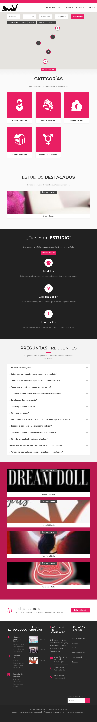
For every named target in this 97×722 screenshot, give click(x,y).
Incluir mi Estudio (80, 610)
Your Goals (44, 639)
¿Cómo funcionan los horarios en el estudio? (29, 439)
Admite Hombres (19, 120)
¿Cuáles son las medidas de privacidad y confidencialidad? (34, 381)
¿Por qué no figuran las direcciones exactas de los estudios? (36, 452)
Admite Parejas (76, 120)
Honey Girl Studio (48, 525)
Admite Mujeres (48, 120)
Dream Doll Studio (48, 494)
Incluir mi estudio (48, 253)
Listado (68, 7)
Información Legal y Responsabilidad (78, 655)
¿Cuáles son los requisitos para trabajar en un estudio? (33, 374)
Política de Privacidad (79, 638)
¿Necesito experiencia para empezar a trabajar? (30, 426)
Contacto (91, 7)
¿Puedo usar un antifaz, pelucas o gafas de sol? (30, 387)
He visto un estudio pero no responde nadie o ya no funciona (35, 445)
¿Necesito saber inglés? (20, 368)
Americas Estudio (48, 587)
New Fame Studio (48, 556)
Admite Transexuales (48, 155)
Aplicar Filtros (78, 17)
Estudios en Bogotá (54, 7)
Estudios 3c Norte (46, 650)
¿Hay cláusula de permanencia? (23, 400)
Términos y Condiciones (76, 645)
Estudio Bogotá (48, 216)
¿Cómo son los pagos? (19, 413)
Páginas (79, 7)
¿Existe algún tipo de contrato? (22, 407)
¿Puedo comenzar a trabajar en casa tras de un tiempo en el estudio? (39, 420)
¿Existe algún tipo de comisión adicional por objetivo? (32, 432)
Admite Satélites (19, 155)
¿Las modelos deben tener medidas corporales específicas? (35, 393)
